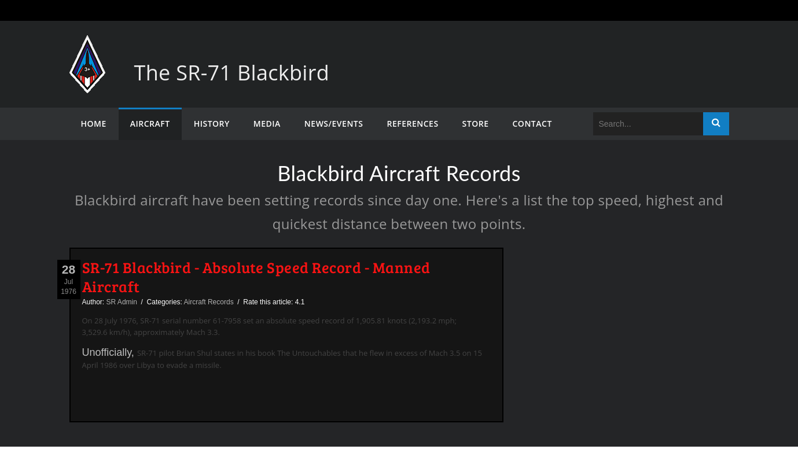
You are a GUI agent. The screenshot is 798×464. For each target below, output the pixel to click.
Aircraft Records (209, 302)
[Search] (648, 123)
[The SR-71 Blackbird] (87, 46)
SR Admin (121, 302)
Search (716, 123)
